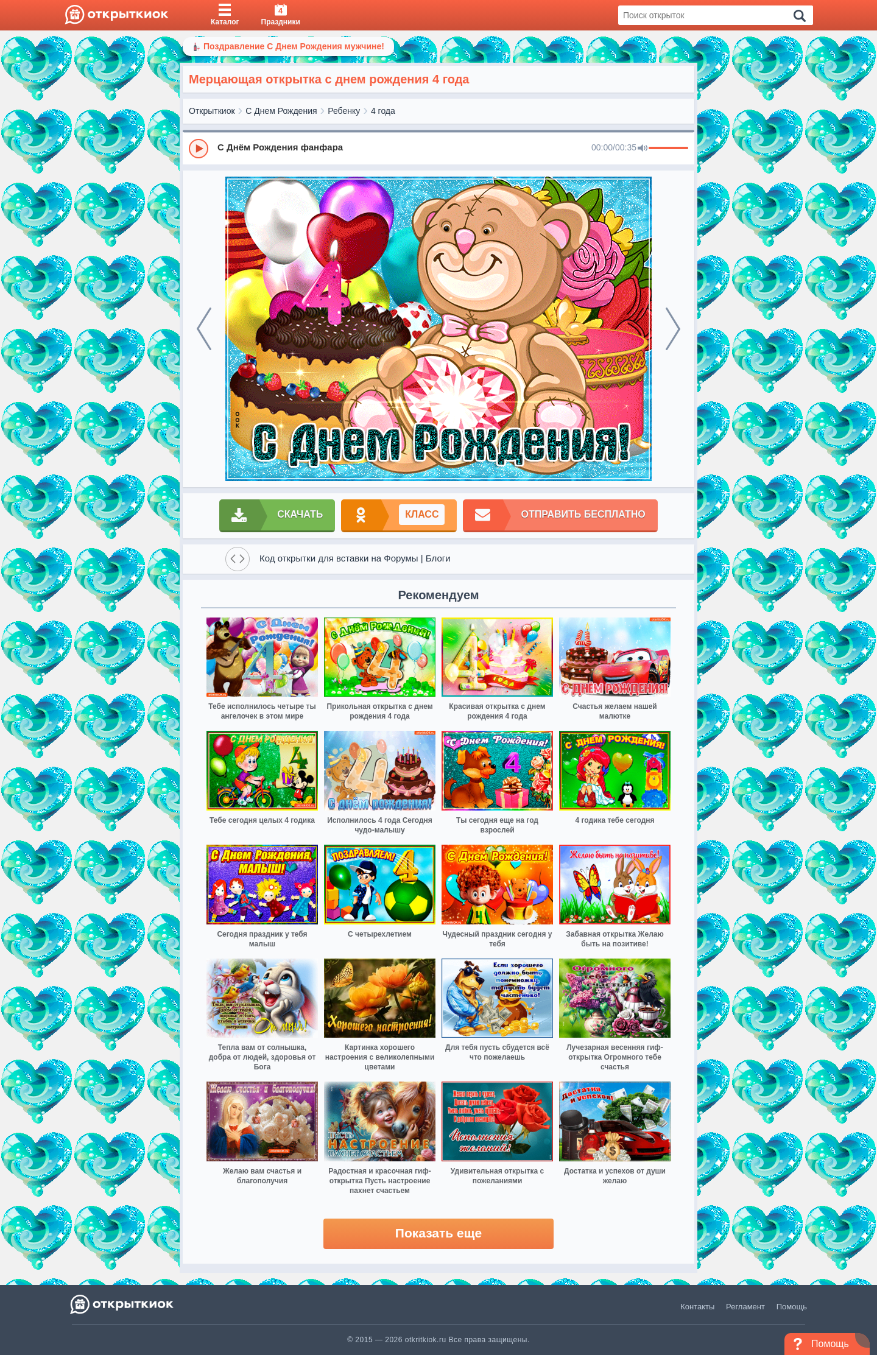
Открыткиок (212, 111)
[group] (438, 148)
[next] (673, 329)
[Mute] (642, 149)
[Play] (198, 148)
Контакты (697, 1306)
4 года (383, 111)
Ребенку (344, 111)
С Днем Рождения (281, 111)
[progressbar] (668, 148)
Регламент (745, 1306)
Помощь (792, 1306)
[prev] (204, 329)
